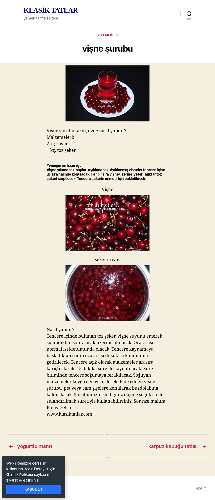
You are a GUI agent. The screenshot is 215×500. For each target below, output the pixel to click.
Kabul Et (34, 489)
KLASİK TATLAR (51, 10)
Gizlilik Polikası (19, 474)
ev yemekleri (108, 35)
